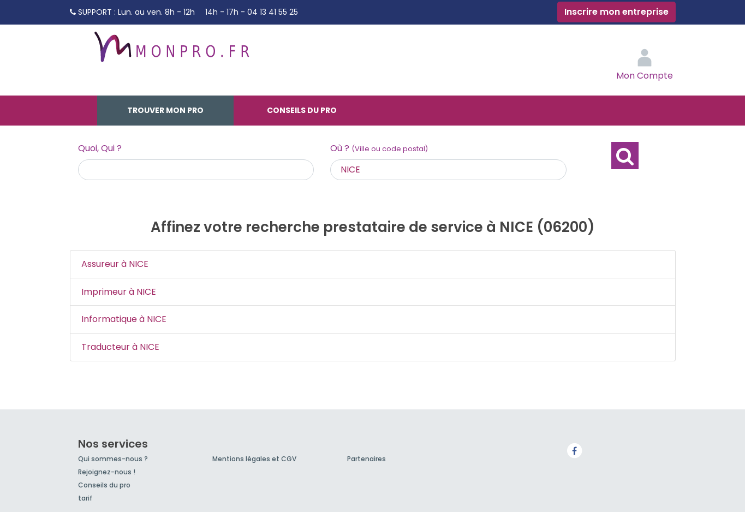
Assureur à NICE (114, 264)
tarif (85, 498)
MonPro (171, 52)
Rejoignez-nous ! (106, 472)
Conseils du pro (302, 110)
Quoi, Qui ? (100, 148)
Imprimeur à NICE (118, 291)
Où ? (379, 148)
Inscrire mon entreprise (616, 11)
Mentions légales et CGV (254, 458)
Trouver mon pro (165, 110)
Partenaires (366, 458)
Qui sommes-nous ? (113, 458)
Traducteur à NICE (120, 347)
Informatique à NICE (123, 319)
